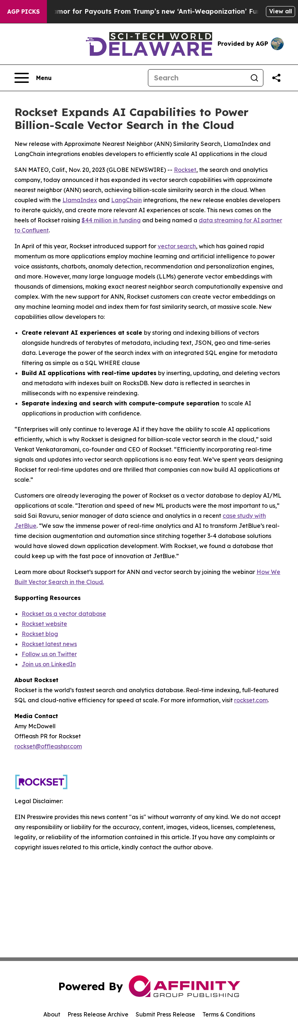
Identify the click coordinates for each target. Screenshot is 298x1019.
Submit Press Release (165, 1014)
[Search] (197, 78)
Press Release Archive (97, 1014)
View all (280, 11)
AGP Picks (23, 11)
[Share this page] (276, 78)
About (51, 1014)
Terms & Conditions (228, 1014)
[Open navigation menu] (33, 78)
